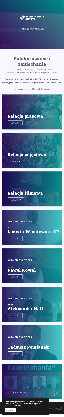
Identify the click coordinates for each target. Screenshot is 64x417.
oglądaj (16, 200)
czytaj (15, 123)
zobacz (15, 161)
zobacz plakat (19, 392)
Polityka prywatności (13, 405)
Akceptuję (10, 410)
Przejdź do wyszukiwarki (32, 29)
